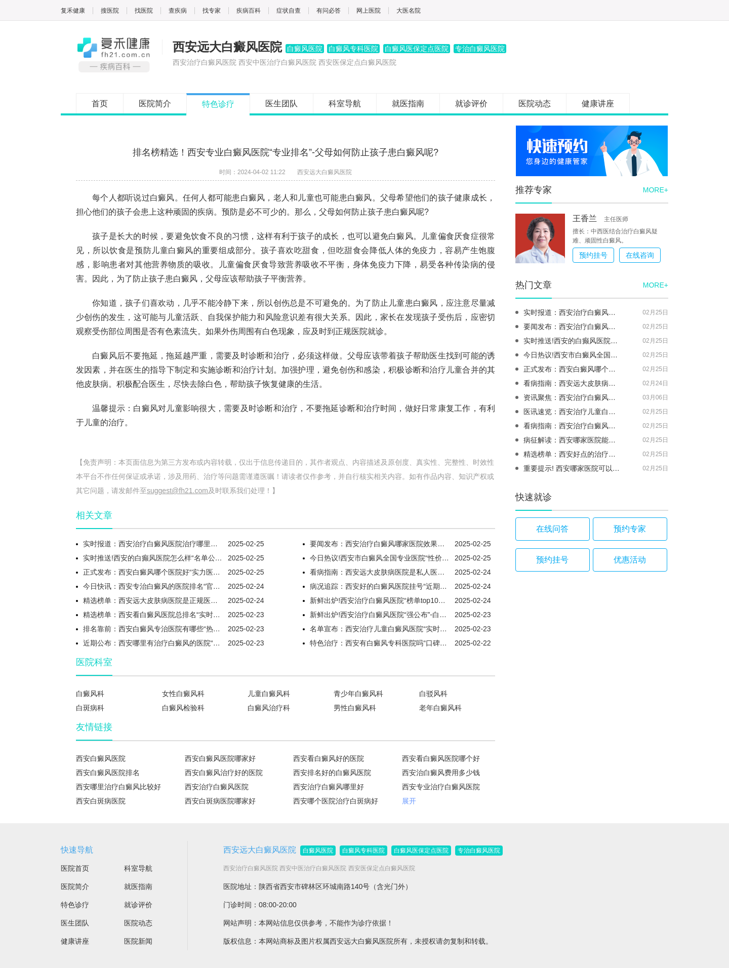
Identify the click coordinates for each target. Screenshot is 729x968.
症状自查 (288, 10)
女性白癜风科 (183, 694)
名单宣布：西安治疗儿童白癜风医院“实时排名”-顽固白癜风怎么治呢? (380, 629)
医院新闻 (138, 941)
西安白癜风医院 (101, 758)
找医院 (144, 10)
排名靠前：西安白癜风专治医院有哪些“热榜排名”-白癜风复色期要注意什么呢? (153, 629)
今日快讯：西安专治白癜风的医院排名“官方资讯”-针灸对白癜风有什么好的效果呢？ (153, 586)
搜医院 (110, 10)
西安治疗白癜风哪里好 (328, 787)
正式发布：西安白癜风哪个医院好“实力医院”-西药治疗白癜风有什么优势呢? (153, 572)
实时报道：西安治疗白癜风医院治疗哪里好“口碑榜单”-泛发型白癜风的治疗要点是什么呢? (153, 544)
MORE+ (655, 190)
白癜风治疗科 (269, 708)
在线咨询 (640, 255)
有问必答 (328, 10)
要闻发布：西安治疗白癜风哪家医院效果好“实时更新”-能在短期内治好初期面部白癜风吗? (380, 544)
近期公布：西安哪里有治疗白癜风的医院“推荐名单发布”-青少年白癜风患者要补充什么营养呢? (153, 643)
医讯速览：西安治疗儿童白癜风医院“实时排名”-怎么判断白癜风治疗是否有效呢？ (572, 412)
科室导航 (345, 103)
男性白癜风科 (355, 708)
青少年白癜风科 (358, 694)
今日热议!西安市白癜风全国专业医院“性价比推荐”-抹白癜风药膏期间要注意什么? (380, 558)
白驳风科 (433, 694)
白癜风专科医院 (363, 850)
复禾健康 (73, 10)
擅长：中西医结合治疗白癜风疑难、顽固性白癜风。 (615, 236)
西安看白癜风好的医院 (328, 758)
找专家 (211, 10)
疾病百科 (248, 10)
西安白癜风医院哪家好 (220, 758)
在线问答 (552, 529)
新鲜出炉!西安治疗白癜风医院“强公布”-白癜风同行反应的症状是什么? (380, 615)
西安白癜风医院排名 (108, 773)
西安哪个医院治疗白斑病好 (335, 801)
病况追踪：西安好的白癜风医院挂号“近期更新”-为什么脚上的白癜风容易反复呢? (380, 586)
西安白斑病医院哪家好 (220, 801)
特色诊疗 (218, 104)
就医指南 (408, 103)
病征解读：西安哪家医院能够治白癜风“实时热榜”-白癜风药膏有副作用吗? (572, 440)
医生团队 (281, 103)
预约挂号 (593, 255)
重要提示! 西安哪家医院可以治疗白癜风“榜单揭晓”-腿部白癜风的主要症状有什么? (572, 468)
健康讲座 (598, 103)
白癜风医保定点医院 (421, 850)
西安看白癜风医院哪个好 (441, 758)
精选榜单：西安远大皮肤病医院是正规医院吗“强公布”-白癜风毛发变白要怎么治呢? (153, 600)
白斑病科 (90, 708)
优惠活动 (630, 559)
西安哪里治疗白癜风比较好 (118, 787)
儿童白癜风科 (269, 694)
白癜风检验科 (183, 708)
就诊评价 (471, 103)
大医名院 (408, 10)
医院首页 (75, 868)
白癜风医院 (318, 850)
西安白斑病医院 (101, 801)
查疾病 (178, 10)
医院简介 (155, 103)
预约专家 (630, 529)
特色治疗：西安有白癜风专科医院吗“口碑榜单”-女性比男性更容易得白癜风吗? (380, 643)
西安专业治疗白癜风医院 (441, 787)
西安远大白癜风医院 (324, 172)
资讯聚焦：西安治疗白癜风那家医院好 (572, 397)
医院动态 (534, 103)
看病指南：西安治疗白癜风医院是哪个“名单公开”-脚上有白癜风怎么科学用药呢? (572, 426)
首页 (100, 103)
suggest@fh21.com (177, 491)
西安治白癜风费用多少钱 (441, 773)
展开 (409, 801)
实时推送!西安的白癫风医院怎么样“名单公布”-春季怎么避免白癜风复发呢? (153, 558)
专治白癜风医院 (479, 850)
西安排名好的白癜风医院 (332, 773)
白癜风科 (90, 694)
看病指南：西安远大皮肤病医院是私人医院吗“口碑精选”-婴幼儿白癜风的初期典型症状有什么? (380, 572)
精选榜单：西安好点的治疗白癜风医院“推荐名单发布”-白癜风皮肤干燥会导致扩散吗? (572, 454)
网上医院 (368, 10)
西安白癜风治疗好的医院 (224, 773)
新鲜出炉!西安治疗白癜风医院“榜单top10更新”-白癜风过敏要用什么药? (380, 600)
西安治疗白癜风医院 (217, 787)
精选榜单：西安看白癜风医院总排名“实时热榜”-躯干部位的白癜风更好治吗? (153, 615)
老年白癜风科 (440, 708)
